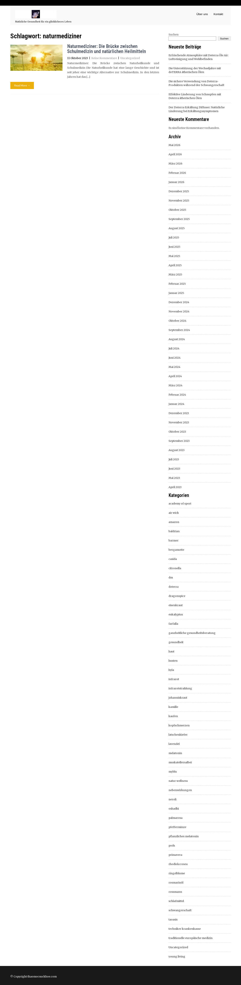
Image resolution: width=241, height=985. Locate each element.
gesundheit (176, 642)
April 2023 (175, 487)
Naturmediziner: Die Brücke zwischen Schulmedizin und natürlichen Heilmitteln (106, 49)
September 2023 (179, 441)
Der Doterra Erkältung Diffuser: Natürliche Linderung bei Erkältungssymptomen (197, 109)
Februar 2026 (177, 173)
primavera (175, 855)
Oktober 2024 (177, 320)
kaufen (173, 716)
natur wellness (178, 781)
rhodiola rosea (178, 864)
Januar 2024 (176, 404)
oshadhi (174, 808)
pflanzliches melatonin (184, 836)
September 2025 (179, 219)
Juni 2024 (175, 357)
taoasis (173, 919)
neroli (172, 799)
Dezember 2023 (179, 413)
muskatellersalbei (180, 762)
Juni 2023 (174, 468)
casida (173, 559)
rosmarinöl (176, 882)
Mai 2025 (174, 256)
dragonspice (177, 596)
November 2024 (179, 311)
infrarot (174, 679)
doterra (173, 586)
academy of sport (180, 503)
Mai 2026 (174, 145)
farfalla (173, 623)
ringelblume (177, 873)
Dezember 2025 (179, 191)
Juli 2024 (174, 348)
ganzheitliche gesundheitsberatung (192, 633)
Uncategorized (130, 58)
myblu (173, 771)
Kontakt (218, 14)
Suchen (173, 34)
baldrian (174, 531)
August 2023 (177, 450)
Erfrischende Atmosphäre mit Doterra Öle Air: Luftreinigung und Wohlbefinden (198, 57)
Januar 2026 (176, 182)
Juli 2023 (174, 459)
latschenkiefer (178, 734)
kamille (173, 707)
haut (171, 651)
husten (173, 660)
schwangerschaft (180, 910)
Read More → (22, 85)
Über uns (202, 14)
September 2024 (179, 330)
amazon (174, 522)
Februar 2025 (177, 283)
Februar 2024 (177, 394)
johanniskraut (178, 697)
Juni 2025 (174, 246)
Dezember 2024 (179, 302)
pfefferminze (177, 827)
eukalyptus (176, 614)
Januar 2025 (176, 293)
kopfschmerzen (179, 725)
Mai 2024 (174, 367)
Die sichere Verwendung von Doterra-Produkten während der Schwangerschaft (196, 83)
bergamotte (176, 549)
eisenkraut (176, 605)
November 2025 (179, 200)
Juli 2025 (174, 237)
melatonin (175, 753)
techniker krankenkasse (185, 928)
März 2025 (175, 274)
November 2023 (179, 422)
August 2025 (177, 228)
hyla (171, 670)
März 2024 (175, 385)
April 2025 (175, 265)
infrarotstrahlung (180, 688)
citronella (175, 568)
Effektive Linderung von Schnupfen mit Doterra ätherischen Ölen (195, 96)
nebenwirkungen (180, 790)
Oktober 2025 (177, 209)
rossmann (175, 891)
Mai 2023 (174, 478)
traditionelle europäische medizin (191, 938)
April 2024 (175, 376)
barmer (173, 540)
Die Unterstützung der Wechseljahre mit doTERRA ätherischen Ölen (195, 70)
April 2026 (175, 154)
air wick (174, 512)
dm (171, 577)
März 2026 (175, 163)
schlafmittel (176, 901)
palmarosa (175, 818)
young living (177, 956)
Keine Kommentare (104, 58)
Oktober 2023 (177, 431)
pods (172, 845)
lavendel (174, 744)
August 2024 (177, 339)
